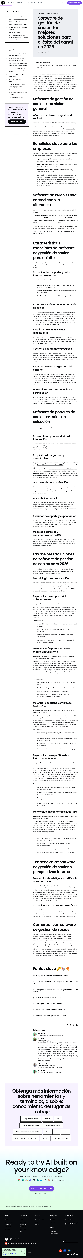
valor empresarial (45, 183)
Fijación (40, 2)
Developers (23, 1227)
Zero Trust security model (62, 471)
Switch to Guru (54, 1231)
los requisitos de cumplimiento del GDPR (50, 465)
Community (23, 1229)
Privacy (29, 1252)
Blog (21, 1231)
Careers (52, 1220)
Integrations (8, 1224)
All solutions (8, 1229)
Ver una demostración (74, 2)
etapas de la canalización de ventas (57, 376)
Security (37, 1224)
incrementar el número (45, 78)
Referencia (12, 1205)
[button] (11, 2)
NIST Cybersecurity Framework (44, 475)
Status (36, 1222)
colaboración (70, 129)
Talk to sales (68, 1220)
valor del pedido (38, 896)
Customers (23, 1222)
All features (8, 1227)
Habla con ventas (16, 122)
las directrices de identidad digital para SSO (63, 469)
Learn (21, 1220)
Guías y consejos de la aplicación (25, 1205)
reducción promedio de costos (42, 320)
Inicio (6, 1205)
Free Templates (54, 1233)
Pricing (6, 1220)
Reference (23, 1224)
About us (52, 1222)
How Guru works (9, 1222)
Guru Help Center (39, 1220)
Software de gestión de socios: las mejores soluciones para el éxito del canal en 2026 (28, 1206)
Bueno (22, 1252)
